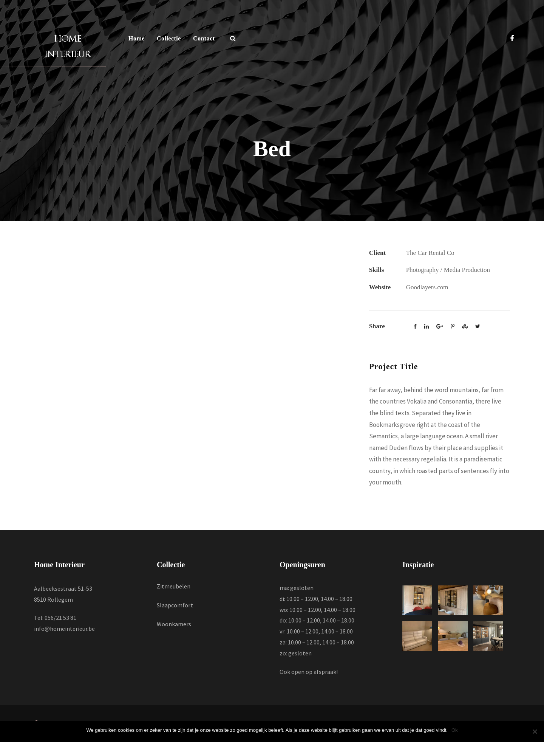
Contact (204, 38)
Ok (454, 730)
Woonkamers (174, 624)
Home (136, 38)
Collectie (169, 38)
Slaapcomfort (175, 605)
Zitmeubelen (173, 586)
